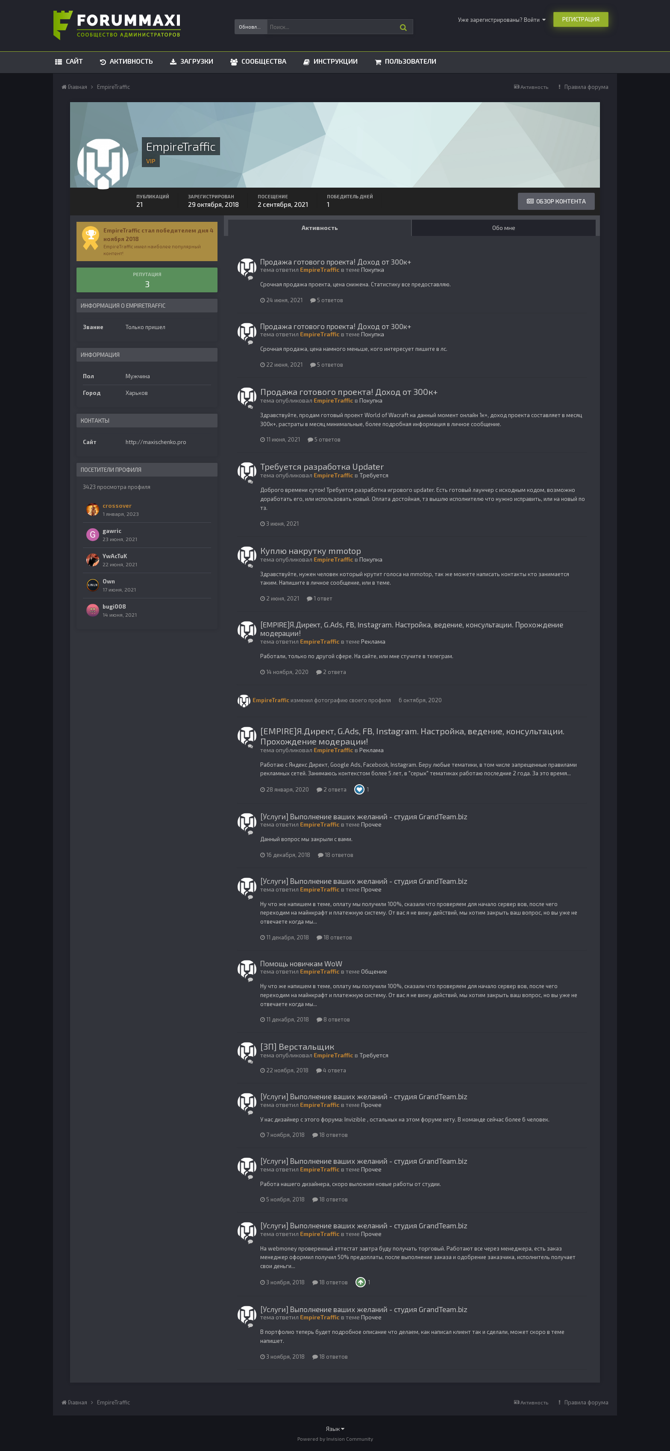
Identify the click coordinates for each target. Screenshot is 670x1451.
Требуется (373, 475)
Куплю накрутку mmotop (310, 550)
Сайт (73, 61)
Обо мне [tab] (503, 227)
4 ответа (331, 1070)
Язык (335, 1428)
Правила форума (586, 86)
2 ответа (331, 671)
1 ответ (319, 598)
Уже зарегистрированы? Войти (502, 19)
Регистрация (580, 19)
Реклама (373, 641)
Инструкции (335, 61)
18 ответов (335, 854)
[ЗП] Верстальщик (297, 1046)
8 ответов (333, 1019)
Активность (130, 61)
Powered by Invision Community (335, 1439)
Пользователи (409, 61)
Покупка (372, 269)
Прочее (371, 824)
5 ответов (326, 300)
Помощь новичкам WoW (301, 963)
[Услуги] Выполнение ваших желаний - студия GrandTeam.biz (363, 816)
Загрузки (196, 61)
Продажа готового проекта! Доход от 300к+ (335, 261)
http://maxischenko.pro (156, 442)
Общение (374, 971)
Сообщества (263, 61)
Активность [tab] (320, 227)
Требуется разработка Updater (322, 466)
